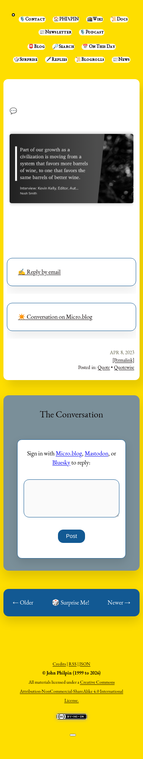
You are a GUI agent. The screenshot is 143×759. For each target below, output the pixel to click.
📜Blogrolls (90, 59)
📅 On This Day (98, 47)
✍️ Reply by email (39, 272)
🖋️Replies (56, 59)
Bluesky (61, 462)
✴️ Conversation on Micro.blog (55, 317)
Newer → (119, 602)
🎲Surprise (25, 59)
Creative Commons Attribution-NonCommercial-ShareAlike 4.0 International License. (71, 691)
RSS (73, 664)
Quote (104, 367)
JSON (84, 664)
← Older (23, 602)
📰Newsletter (55, 32)
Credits (59, 664)
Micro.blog (69, 453)
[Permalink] (123, 360)
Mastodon (96, 453)
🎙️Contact (32, 19)
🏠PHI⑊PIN (66, 19)
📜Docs (119, 19)
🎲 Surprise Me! (70, 602)
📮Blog (36, 47)
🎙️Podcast (92, 32)
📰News (121, 59)
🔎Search (63, 47)
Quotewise (124, 367)
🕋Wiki (95, 19)
